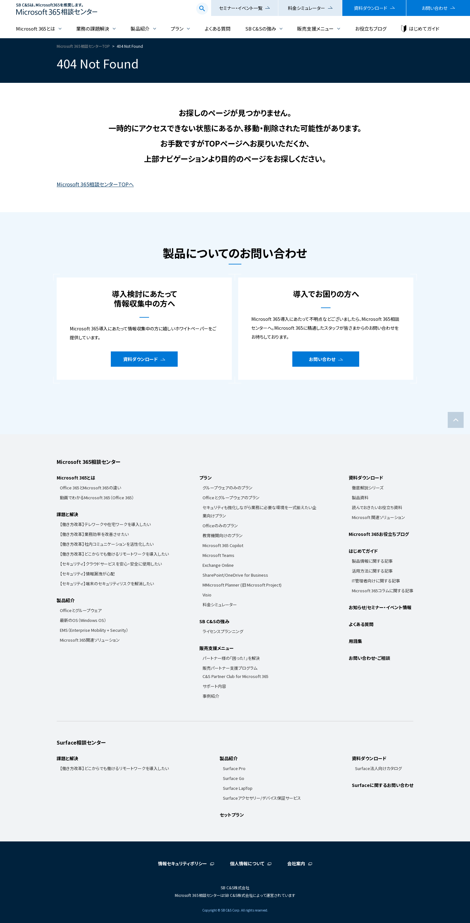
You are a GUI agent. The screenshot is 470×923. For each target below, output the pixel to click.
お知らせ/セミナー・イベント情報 (380, 607)
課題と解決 (67, 514)
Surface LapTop (238, 788)
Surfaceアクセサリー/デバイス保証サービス (262, 798)
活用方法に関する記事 (372, 571)
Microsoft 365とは (35, 28)
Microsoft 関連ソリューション (378, 517)
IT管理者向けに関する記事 (376, 581)
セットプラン (232, 814)
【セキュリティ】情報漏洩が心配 (87, 574)
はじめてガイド (424, 28)
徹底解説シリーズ (367, 488)
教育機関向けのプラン (223, 535)
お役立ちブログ (371, 28)
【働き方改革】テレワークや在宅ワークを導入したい (105, 524)
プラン (177, 28)
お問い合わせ (434, 8)
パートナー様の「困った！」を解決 (231, 658)
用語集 (355, 641)
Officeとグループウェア (81, 610)
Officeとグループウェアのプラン (231, 497)
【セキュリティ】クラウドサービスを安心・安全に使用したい (111, 564)
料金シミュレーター (306, 8)
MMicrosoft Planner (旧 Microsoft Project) (242, 585)
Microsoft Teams (218, 555)
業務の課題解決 (92, 28)
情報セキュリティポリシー (182, 863)
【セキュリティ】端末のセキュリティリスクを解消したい (107, 583)
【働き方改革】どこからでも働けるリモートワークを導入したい (114, 554)
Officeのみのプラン (220, 526)
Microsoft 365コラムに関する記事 (382, 591)
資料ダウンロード (370, 8)
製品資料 (360, 497)
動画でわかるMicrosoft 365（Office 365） (97, 497)
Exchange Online (218, 565)
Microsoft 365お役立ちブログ (379, 534)
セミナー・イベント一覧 (240, 8)
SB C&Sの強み (260, 28)
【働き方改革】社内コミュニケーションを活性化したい (106, 544)
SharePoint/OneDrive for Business (235, 575)
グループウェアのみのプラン (228, 488)
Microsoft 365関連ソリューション (90, 640)
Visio (207, 595)
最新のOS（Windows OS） (83, 620)
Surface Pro (234, 768)
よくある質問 (218, 28)
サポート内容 (214, 686)
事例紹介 (211, 696)
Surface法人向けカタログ (378, 768)
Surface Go (233, 778)
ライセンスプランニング (223, 631)
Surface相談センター (81, 742)
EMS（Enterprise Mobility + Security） (94, 630)
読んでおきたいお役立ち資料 (377, 507)
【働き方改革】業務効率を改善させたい (94, 534)
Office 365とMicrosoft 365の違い (90, 488)
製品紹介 (140, 28)
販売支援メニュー (315, 28)
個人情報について (247, 863)
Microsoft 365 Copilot (223, 545)
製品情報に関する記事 (372, 561)
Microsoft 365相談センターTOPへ (95, 184)
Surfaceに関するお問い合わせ (382, 785)
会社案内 (296, 863)
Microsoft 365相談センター (88, 461)
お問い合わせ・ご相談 (369, 658)
